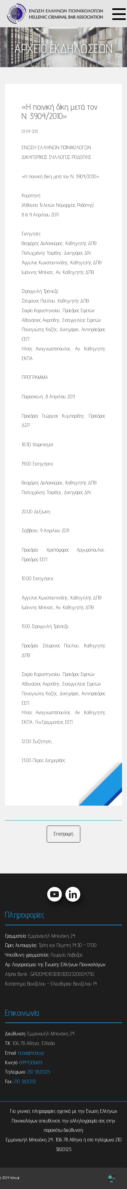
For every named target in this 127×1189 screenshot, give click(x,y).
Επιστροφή (63, 834)
